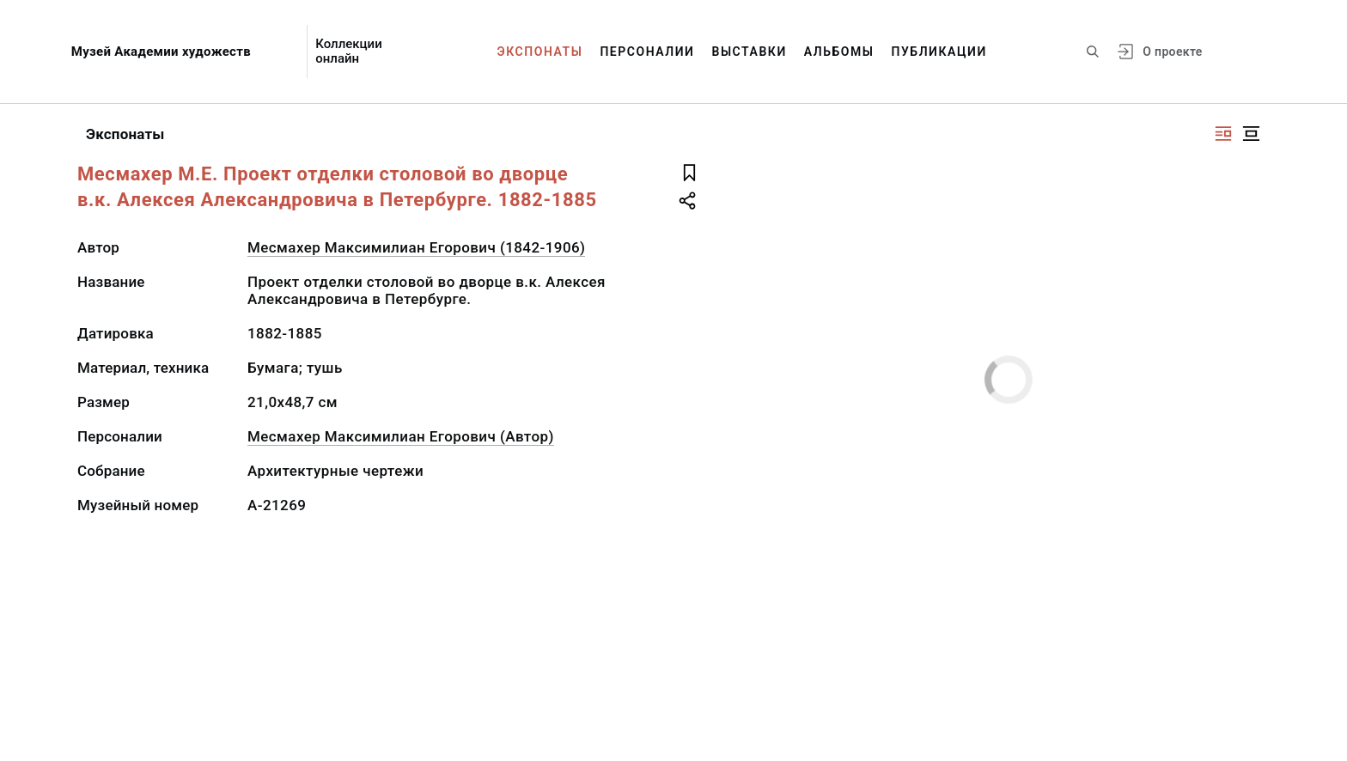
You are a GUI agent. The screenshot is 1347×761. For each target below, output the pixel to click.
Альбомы (839, 51)
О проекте (1172, 51)
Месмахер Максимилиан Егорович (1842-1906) (416, 247)
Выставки (748, 51)
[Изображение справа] (1223, 133)
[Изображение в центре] (1251, 133)
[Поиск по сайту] (1093, 51)
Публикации (939, 51)
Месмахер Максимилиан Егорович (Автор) (400, 436)
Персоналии (647, 51)
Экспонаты (540, 51)
